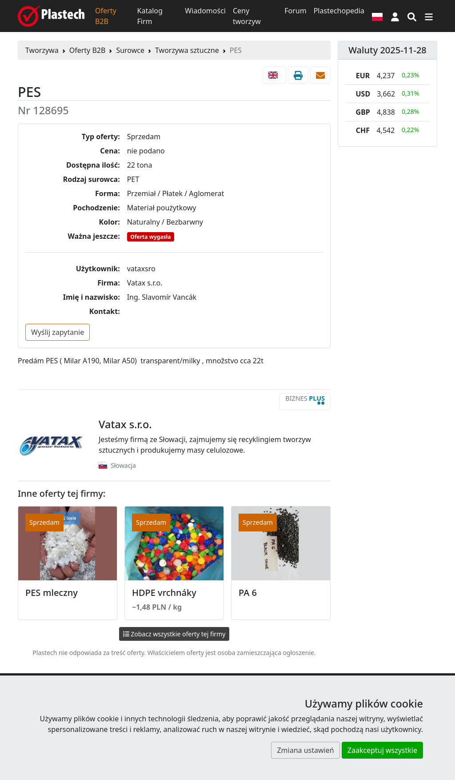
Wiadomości (205, 11)
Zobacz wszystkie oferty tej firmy (174, 634)
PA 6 (248, 593)
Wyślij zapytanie (57, 332)
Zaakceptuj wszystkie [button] (382, 750)
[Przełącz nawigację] (428, 16)
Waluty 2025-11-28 (387, 50)
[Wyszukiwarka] (411, 16)
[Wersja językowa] (377, 16)
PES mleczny (51, 593)
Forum (295, 11)
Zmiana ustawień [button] (305, 750)
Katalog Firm (150, 16)
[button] (395, 16)
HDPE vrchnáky (164, 593)
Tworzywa (42, 50)
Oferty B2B (105, 16)
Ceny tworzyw (247, 16)
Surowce (130, 50)
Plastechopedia (339, 11)
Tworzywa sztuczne (187, 50)
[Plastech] (51, 16)
